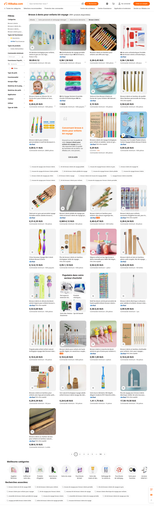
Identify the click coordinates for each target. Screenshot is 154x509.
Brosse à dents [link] (94, 20)
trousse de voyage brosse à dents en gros (101, 167)
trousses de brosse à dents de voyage (79, 500)
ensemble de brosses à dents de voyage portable (83, 496)
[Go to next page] (105, 454)
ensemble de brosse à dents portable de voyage (22, 496)
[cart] (113, 4)
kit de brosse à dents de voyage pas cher (116, 496)
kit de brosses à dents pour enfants (70, 180)
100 (100, 454)
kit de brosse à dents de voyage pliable (71, 167)
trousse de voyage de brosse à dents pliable (44, 171)
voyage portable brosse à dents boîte (19, 500)
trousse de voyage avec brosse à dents (42, 167)
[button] (82, 3)
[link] (151, 489)
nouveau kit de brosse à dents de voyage (77, 491)
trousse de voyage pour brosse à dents (42, 180)
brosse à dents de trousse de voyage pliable (92, 176)
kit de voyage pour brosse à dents (49, 491)
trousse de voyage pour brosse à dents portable (101, 180)
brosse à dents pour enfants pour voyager (20, 491)
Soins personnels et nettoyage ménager (52, 20)
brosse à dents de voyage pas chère (41, 176)
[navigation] (15, 234)
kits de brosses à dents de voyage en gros (110, 487)
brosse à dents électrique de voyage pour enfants (110, 491)
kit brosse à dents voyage (65, 176)
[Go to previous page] (72, 454)
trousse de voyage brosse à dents (133, 171)
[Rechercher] (91, 3)
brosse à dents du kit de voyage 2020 (19, 487)
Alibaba (32, 20)
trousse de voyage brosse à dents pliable (104, 171)
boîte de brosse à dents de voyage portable (49, 500)
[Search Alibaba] (54, 4)
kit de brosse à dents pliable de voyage (74, 171)
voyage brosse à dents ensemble (121, 176)
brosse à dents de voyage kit (128, 167)
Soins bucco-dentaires (77, 20)
